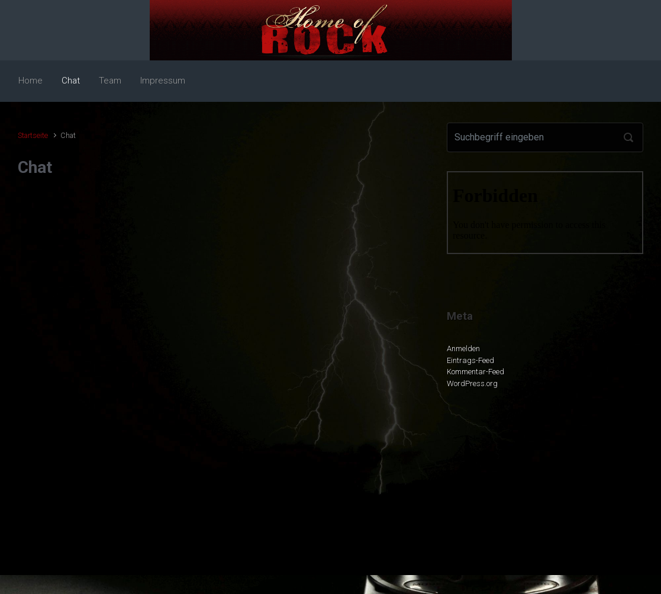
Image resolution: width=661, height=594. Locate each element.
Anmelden (463, 348)
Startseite (33, 135)
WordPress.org (472, 383)
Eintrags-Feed (470, 360)
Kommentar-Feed (475, 371)
